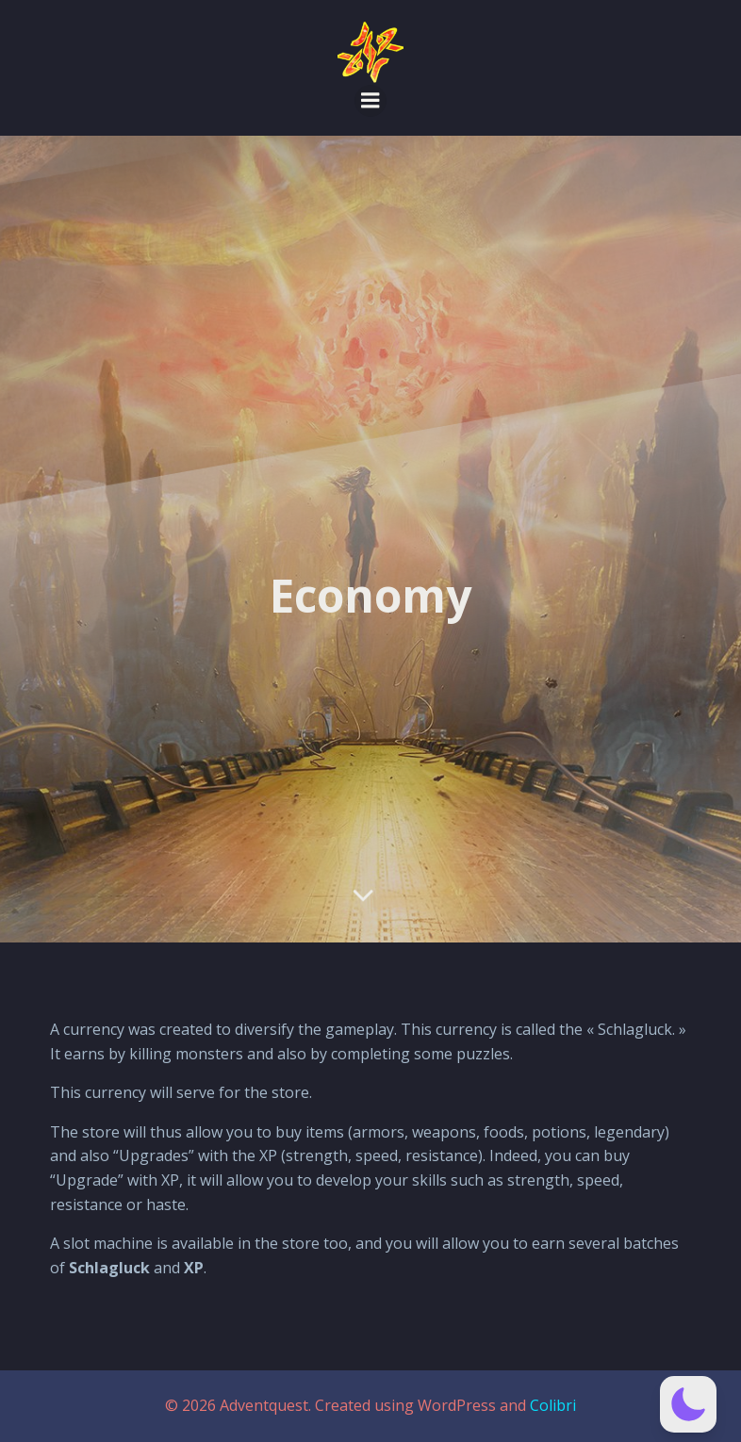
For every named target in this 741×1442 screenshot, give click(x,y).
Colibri (553, 1405)
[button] (688, 1404)
